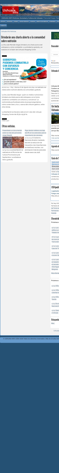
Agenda (16, 21)
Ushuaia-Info (5, 31)
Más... (53, 323)
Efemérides (52, 21)
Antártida (9, 21)
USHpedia (32, 21)
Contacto (3, 25)
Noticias (3, 21)
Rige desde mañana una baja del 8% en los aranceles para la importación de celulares (35, 133)
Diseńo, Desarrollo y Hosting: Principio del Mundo (17, 345)
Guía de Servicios (24, 21)
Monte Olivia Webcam (42, 21)
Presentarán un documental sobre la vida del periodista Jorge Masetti (12, 133)
